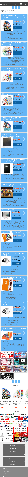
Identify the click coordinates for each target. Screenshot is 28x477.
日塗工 (14, 46)
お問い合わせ (6, 473)
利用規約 (5, 468)
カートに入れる (17, 144)
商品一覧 (3, 4)
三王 (14, 187)
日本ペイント (15, 95)
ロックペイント (15, 20)
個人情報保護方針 (7, 471)
